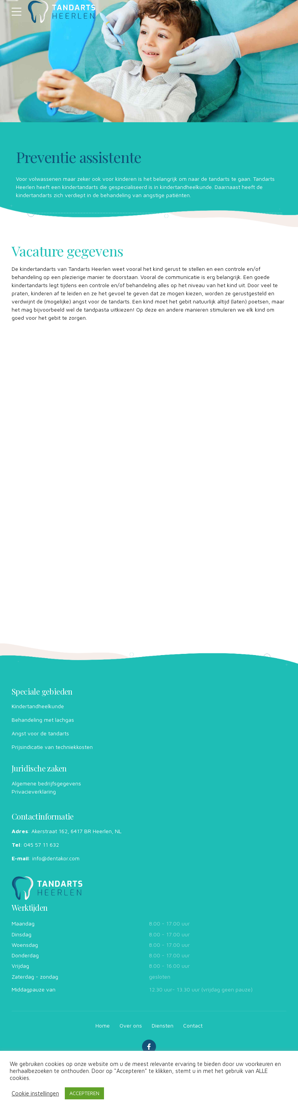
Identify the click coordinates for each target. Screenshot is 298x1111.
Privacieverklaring (34, 791)
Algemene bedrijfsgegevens (46, 783)
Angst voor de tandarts (40, 733)
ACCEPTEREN (84, 1093)
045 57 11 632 (41, 844)
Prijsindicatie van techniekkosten (52, 747)
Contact (193, 1025)
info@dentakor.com (56, 858)
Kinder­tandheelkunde (38, 706)
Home (102, 1025)
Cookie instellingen (35, 1093)
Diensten (162, 1025)
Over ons (131, 1025)
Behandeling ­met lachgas (43, 719)
